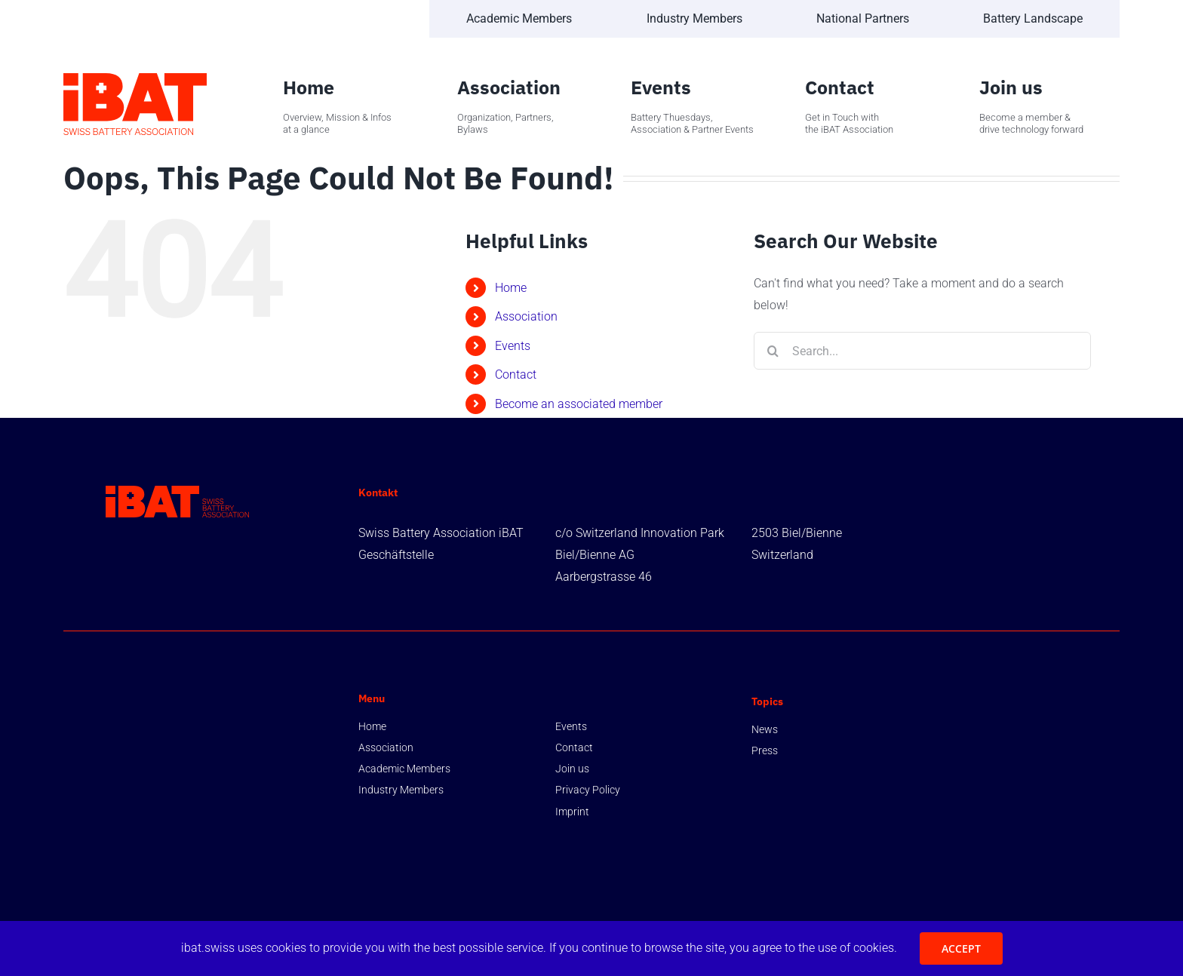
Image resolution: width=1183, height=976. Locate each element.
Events (512, 346)
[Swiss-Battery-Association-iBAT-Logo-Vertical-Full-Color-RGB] (135, 79)
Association (526, 316)
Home (511, 288)
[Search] (772, 351)
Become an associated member (578, 404)
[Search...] (922, 351)
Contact (515, 374)
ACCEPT (961, 948)
